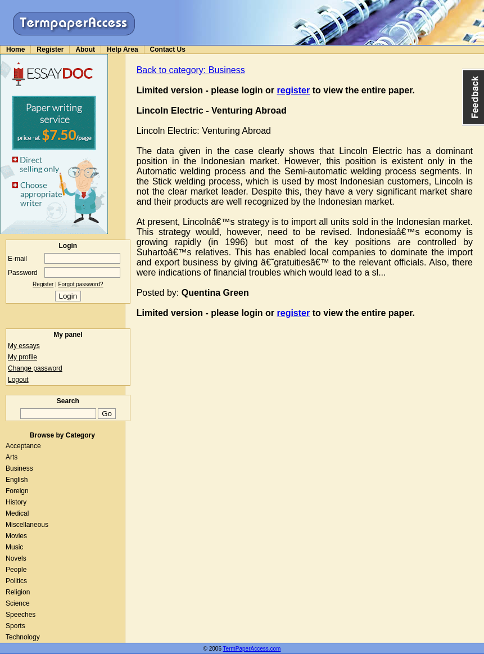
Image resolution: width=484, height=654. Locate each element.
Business (19, 468)
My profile (22, 357)
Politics (16, 581)
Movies (16, 536)
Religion (18, 592)
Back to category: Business (191, 70)
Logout (18, 380)
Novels (16, 558)
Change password (35, 368)
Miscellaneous (27, 525)
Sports (15, 626)
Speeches (20, 615)
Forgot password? (80, 284)
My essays (24, 346)
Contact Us (168, 49)
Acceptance (23, 446)
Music (14, 547)
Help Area (122, 49)
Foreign (17, 491)
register (293, 90)
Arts (11, 457)
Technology (23, 637)
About (85, 49)
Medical (17, 513)
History (16, 502)
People (16, 570)
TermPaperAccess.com (252, 649)
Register (50, 49)
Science (18, 603)
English (17, 480)
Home (15, 49)
